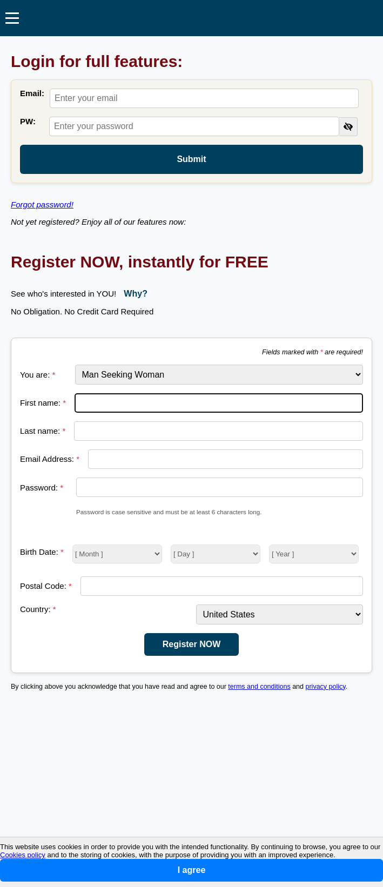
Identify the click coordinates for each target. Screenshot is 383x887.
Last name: (42, 430)
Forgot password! (42, 204)
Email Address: (49, 458)
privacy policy (326, 686)
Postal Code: (46, 585)
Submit (191, 159)
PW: (28, 121)
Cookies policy (22, 855)
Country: (38, 609)
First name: (43, 402)
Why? (135, 293)
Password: (41, 487)
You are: (37, 374)
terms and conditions (259, 686)
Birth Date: (42, 551)
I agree (192, 870)
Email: (32, 93)
